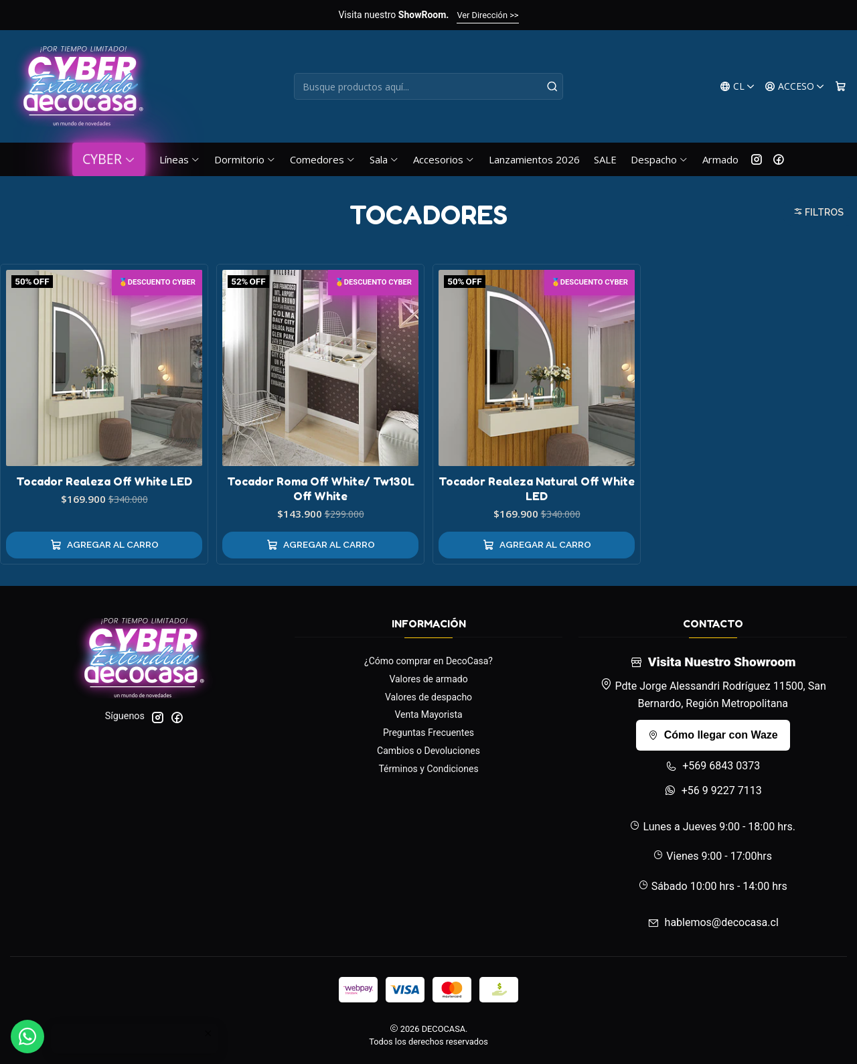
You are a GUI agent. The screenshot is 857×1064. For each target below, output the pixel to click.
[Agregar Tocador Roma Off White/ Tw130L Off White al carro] (320, 545)
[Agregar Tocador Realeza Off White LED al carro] (104, 545)
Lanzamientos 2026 (534, 159)
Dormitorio (245, 159)
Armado (720, 159)
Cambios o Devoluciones (428, 750)
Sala (384, 159)
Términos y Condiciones (428, 768)
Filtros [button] (818, 212)
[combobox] (429, 86)
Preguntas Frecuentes (428, 732)
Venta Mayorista (428, 714)
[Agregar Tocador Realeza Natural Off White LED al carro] (537, 545)
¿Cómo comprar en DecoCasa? (428, 661)
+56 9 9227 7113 (713, 790)
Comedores (323, 159)
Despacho (659, 159)
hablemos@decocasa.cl (713, 922)
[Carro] (840, 86)
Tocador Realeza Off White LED (104, 481)
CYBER (108, 159)
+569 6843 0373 (713, 765)
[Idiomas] (737, 86)
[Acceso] (795, 86)
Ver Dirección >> (487, 15)
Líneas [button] (179, 159)
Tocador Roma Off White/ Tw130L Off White (320, 488)
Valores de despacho (428, 697)
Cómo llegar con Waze (713, 735)
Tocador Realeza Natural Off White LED (537, 488)
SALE (605, 159)
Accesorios (444, 159)
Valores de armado (428, 679)
